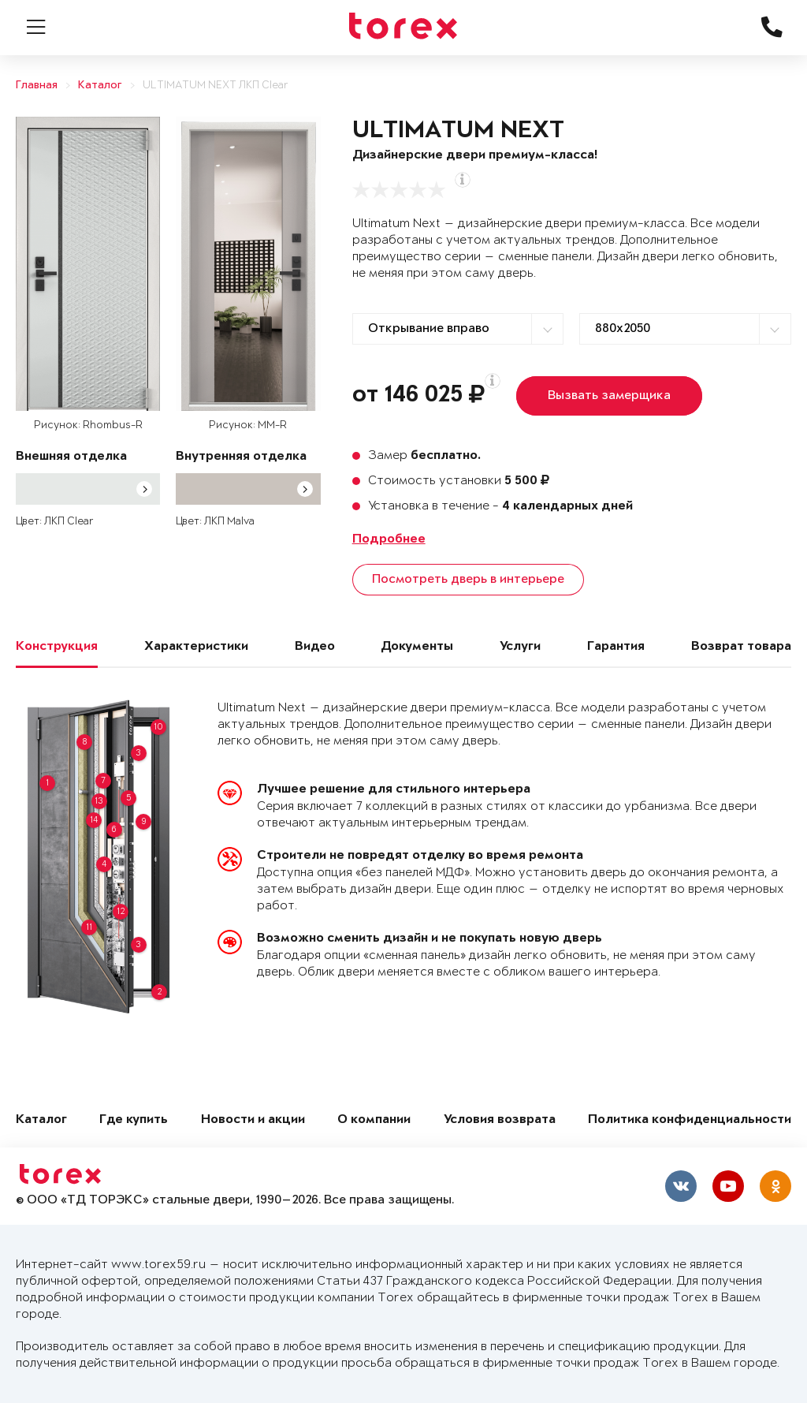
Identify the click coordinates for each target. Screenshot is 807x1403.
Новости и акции (253, 1120)
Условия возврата (500, 1120)
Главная (37, 85)
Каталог (100, 85)
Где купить (133, 1120)
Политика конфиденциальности (689, 1120)
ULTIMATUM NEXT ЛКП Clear (215, 85)
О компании (374, 1120)
